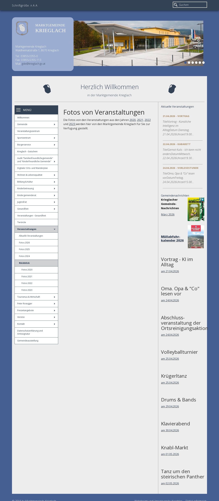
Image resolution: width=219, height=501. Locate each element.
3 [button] (193, 63)
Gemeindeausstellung (27, 340)
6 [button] (204, 63)
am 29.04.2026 (170, 406)
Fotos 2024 (24, 256)
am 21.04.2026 (170, 271)
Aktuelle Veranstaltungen (31, 235)
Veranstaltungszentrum (28, 131)
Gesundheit (36, 208)
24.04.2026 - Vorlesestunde (180, 168)
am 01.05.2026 (170, 454)
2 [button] (189, 63)
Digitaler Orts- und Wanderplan (32, 168)
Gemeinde (36, 124)
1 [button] (186, 63)
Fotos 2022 (27, 283)
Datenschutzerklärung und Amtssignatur (30, 332)
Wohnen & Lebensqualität (36, 174)
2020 (133, 120)
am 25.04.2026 (170, 359)
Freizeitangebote (36, 310)
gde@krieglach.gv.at (33, 64)
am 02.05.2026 (170, 483)
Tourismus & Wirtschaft (36, 296)
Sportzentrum (36, 137)
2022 (148, 120)
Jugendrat (36, 201)
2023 (72, 124)
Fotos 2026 (24, 242)
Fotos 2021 (27, 276)
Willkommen (23, 117)
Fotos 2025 (24, 249)
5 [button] (200, 63)
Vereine (36, 317)
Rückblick (24, 263)
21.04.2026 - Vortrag (176, 116)
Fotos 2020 (27, 269)
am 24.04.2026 (170, 300)
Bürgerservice (36, 144)
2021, (140, 120)
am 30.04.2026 (170, 430)
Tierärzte (21, 222)
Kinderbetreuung (36, 188)
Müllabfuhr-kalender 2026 (172, 238)
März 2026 (168, 214)
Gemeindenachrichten (175, 195)
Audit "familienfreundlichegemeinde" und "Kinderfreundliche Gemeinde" (36, 160)
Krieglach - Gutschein (27, 151)
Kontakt (36, 323)
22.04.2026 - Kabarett (177, 144)
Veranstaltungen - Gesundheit (31, 215)
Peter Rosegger (36, 303)
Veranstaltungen (36, 229)
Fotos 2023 (27, 290)
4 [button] (196, 63)
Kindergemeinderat (36, 195)
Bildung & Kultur (36, 181)
